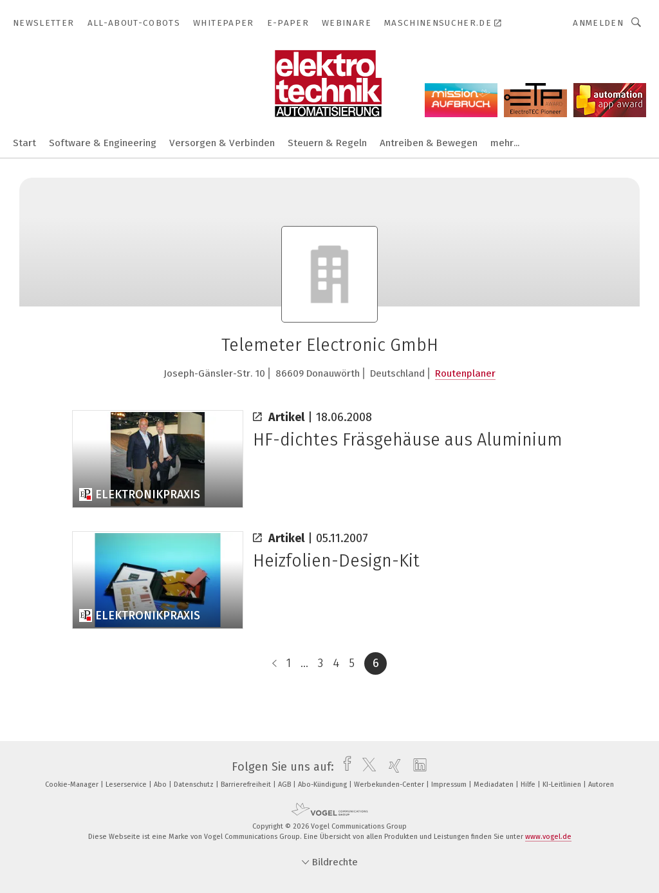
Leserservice (127, 784)
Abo (161, 784)
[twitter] (366, 767)
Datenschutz (195, 784)
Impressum (450, 784)
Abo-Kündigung (323, 784)
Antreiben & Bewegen (429, 143)
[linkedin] (416, 767)
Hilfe (529, 784)
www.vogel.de (548, 836)
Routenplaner (465, 373)
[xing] (391, 767)
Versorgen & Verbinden (222, 143)
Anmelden (598, 22)
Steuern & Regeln (327, 143)
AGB (285, 784)
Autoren (601, 784)
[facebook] (344, 767)
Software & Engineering (102, 143)
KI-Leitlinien (563, 784)
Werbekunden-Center (390, 784)
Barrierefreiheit (247, 784)
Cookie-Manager (72, 784)
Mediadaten (494, 784)
